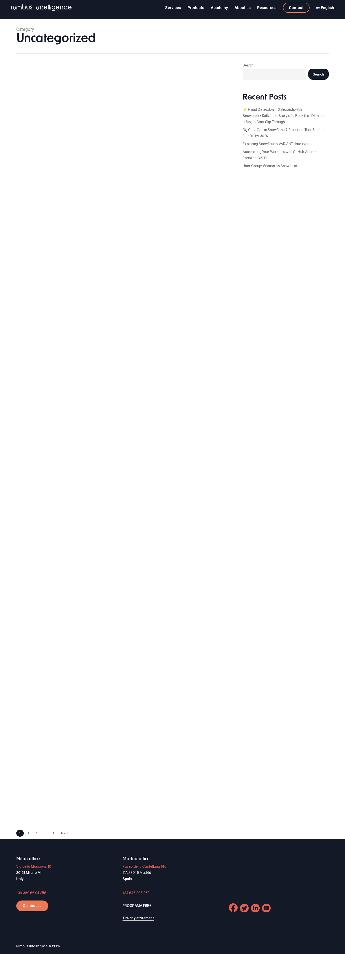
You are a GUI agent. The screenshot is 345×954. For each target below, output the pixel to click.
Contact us (32, 906)
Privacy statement (138, 918)
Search (248, 65)
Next (64, 833)
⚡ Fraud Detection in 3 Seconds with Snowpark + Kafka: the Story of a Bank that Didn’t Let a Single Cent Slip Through (285, 116)
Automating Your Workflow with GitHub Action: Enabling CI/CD (279, 155)
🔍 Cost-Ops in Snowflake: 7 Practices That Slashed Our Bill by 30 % (284, 133)
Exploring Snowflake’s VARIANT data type (276, 144)
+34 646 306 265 (136, 893)
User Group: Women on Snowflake (270, 166)
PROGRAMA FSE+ (137, 906)
